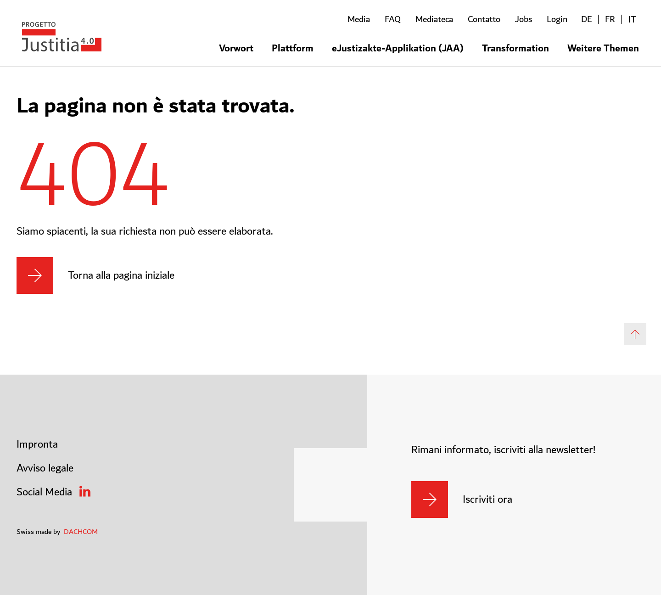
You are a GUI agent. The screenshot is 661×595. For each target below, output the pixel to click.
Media (358, 19)
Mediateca (434, 19)
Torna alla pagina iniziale (121, 275)
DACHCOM (81, 531)
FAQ (393, 19)
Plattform (293, 47)
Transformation (515, 47)
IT (632, 19)
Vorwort (236, 47)
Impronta (37, 444)
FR (610, 19)
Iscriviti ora (487, 499)
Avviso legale (45, 468)
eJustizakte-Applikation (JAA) (398, 47)
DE (586, 19)
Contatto (484, 19)
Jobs (523, 19)
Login (557, 19)
